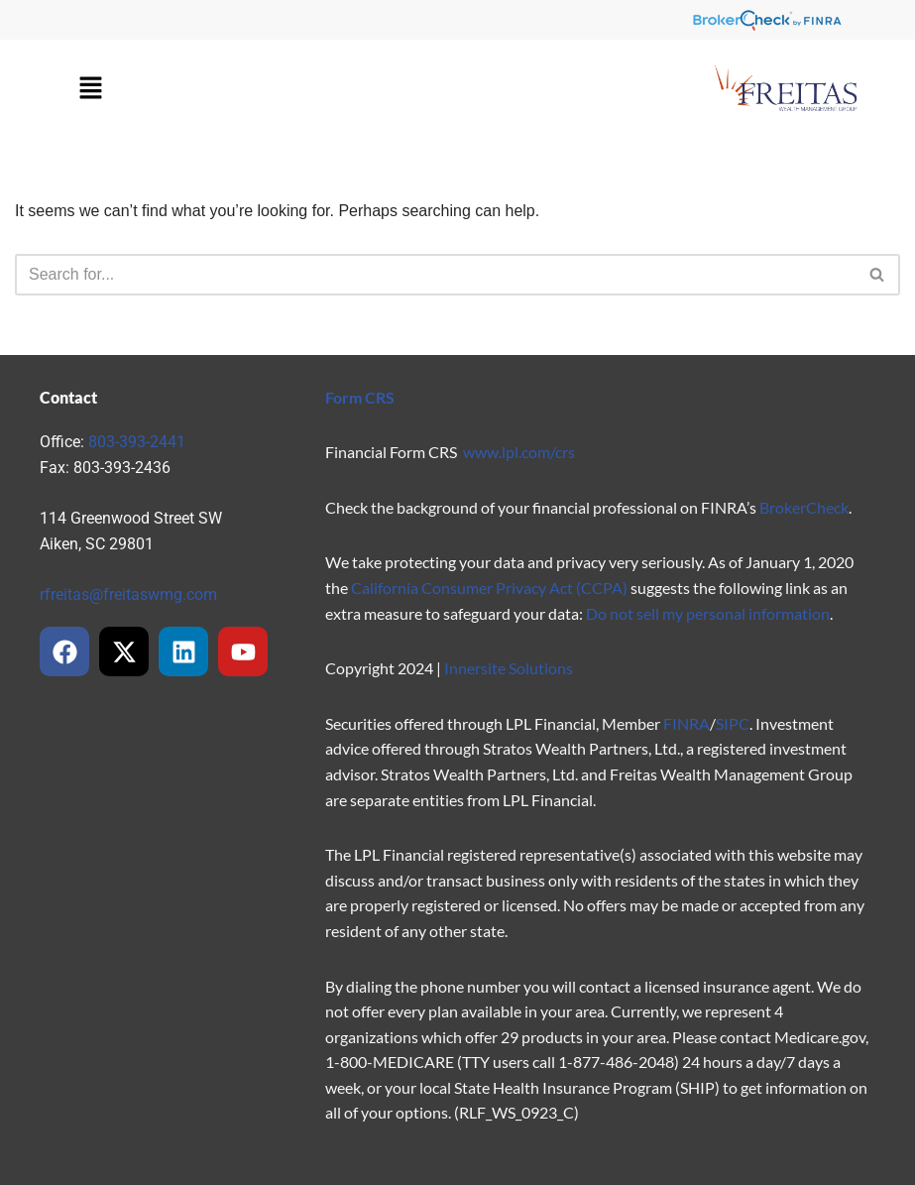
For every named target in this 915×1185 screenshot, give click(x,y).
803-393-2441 (136, 441)
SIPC (732, 723)
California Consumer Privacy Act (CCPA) (489, 587)
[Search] (435, 275)
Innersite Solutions (508, 667)
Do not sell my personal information (708, 613)
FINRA (686, 723)
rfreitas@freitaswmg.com (128, 594)
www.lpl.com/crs (519, 451)
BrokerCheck (804, 507)
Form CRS (360, 397)
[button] (90, 89)
